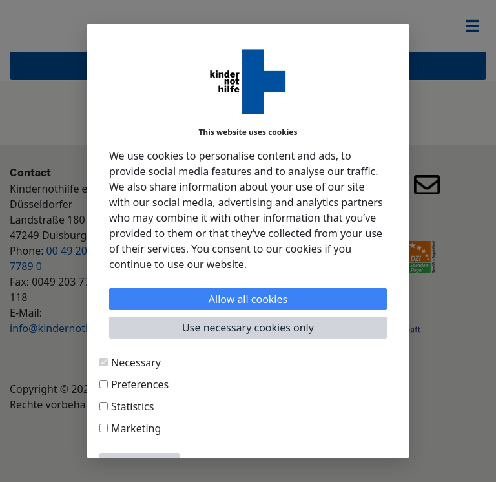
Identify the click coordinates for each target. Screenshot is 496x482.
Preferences (140, 384)
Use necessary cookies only (248, 327)
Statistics (132, 406)
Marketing (136, 428)
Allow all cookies (248, 299)
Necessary (136, 362)
